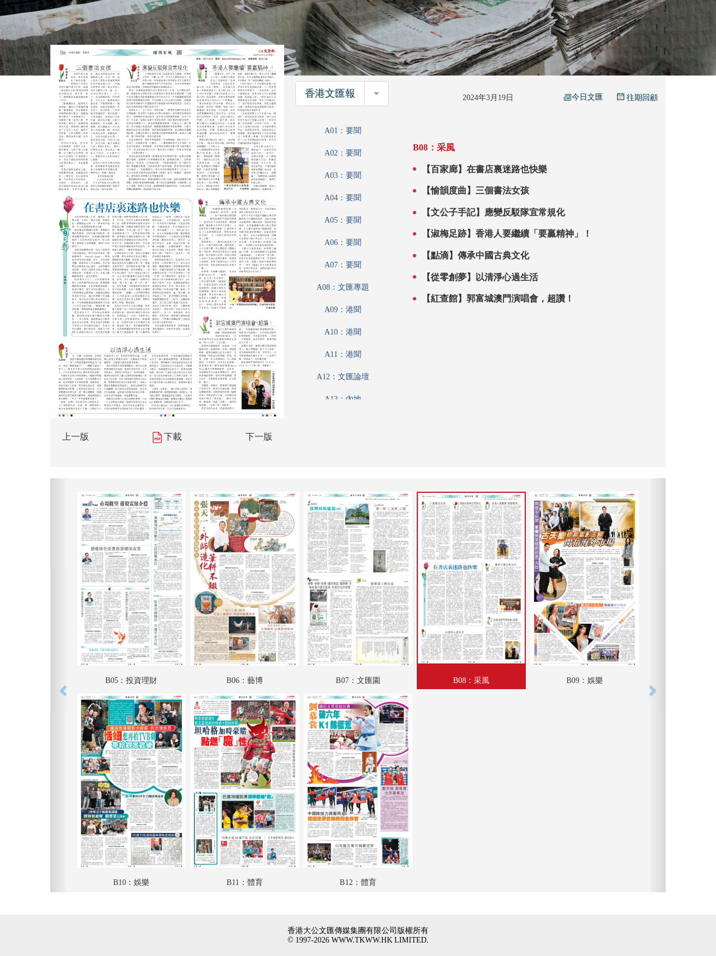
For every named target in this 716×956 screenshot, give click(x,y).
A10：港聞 (342, 332)
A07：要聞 (342, 265)
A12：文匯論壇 (343, 377)
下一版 (259, 436)
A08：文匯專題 (343, 287)
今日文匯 (583, 97)
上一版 (75, 436)
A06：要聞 (342, 242)
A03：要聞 (342, 175)
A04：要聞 (342, 198)
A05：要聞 (342, 220)
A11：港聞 (342, 354)
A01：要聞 (342, 130)
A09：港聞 (342, 309)
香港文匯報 (330, 93)
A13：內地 (342, 399)
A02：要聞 (342, 153)
